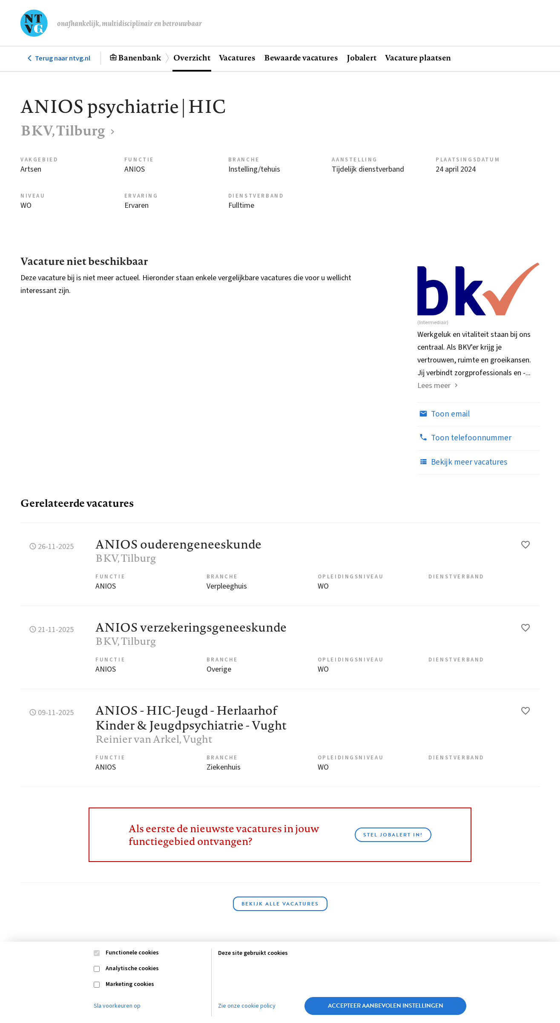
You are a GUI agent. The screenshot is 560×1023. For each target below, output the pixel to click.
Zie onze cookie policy (247, 1006)
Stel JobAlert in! (393, 835)
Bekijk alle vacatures (280, 904)
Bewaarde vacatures (301, 57)
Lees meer (434, 385)
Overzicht (191, 57)
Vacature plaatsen (418, 57)
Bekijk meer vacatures (462, 462)
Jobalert (361, 57)
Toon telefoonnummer (464, 438)
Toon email (443, 414)
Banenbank (139, 57)
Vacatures (237, 57)
